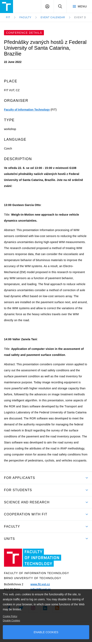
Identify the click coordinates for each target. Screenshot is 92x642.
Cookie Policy (10, 616)
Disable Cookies (11, 620)
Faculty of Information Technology (27, 109)
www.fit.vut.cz (40, 584)
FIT (8, 17)
